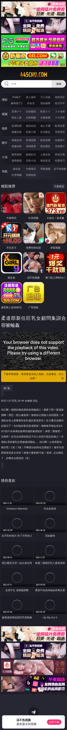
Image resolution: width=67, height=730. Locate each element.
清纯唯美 (31, 146)
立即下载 (54, 722)
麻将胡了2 (16, 103)
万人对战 (45, 97)
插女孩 (16, 168)
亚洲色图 (31, 140)
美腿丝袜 (17, 146)
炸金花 (31, 103)
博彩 (5, 100)
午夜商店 (31, 168)
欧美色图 (45, 140)
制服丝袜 (17, 132)
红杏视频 (17, 175)
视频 (5, 114)
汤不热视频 (60, 168)
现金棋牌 (45, 103)
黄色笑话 (45, 160)
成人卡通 (45, 125)
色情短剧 (31, 175)
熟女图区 (45, 146)
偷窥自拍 (17, 140)
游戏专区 (60, 97)
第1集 (7, 388)
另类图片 (60, 146)
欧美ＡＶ (45, 111)
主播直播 (45, 117)
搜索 (58, 83)
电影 (5, 128)
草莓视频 (45, 168)
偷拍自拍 (31, 125)
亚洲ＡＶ (17, 111)
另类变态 (60, 132)
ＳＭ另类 (60, 117)
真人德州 (31, 97)
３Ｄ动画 (60, 111)
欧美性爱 (60, 125)
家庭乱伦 (31, 154)
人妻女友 (45, 154)
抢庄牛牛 (60, 103)
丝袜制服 (31, 117)
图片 (5, 143)
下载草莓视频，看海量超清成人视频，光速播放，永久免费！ (34, 376)
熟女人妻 (17, 117)
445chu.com (33, 74)
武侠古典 (60, 154)
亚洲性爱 (17, 125)
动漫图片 (60, 140)
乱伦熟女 (45, 132)
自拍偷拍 (31, 111)
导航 (5, 171)
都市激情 (17, 154)
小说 (5, 157)
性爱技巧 (60, 160)
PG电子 (16, 97)
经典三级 (31, 132)
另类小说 (31, 160)
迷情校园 (17, 160)
